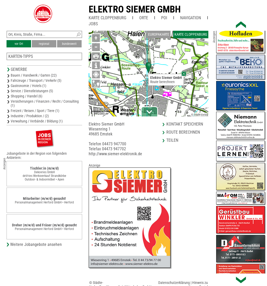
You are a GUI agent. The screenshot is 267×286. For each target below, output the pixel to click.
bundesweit (69, 44)
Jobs (93, 23)
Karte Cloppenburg (107, 17)
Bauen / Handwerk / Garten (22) (34, 75)
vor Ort (19, 44)
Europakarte (158, 34)
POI (164, 17)
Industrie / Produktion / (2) (30, 116)
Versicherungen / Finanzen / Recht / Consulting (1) (45, 103)
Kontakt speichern (184, 124)
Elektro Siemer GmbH (135, 9)
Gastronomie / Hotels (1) (28, 86)
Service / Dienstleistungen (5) (32, 91)
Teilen (172, 140)
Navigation (190, 17)
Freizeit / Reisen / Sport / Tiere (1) (35, 111)
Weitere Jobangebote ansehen (36, 244)
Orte (143, 17)
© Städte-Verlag (199, 114)
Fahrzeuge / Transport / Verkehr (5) (36, 80)
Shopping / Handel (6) (26, 96)
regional (44, 44)
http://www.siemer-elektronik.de (115, 153)
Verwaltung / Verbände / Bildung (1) (37, 121)
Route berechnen (162, 82)
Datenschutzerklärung (174, 283)
